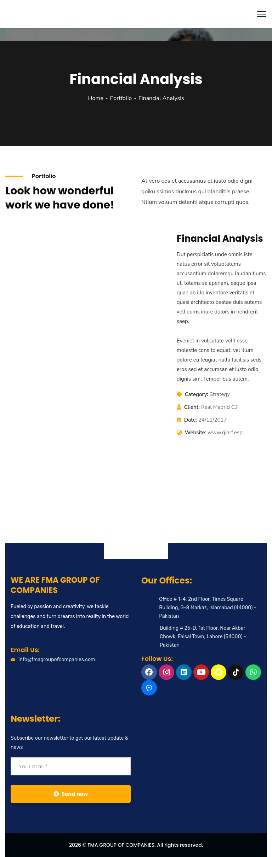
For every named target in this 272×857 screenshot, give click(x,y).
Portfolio (121, 98)
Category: (196, 394)
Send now (70, 794)
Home (95, 98)
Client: (192, 407)
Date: (190, 419)
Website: (195, 432)
